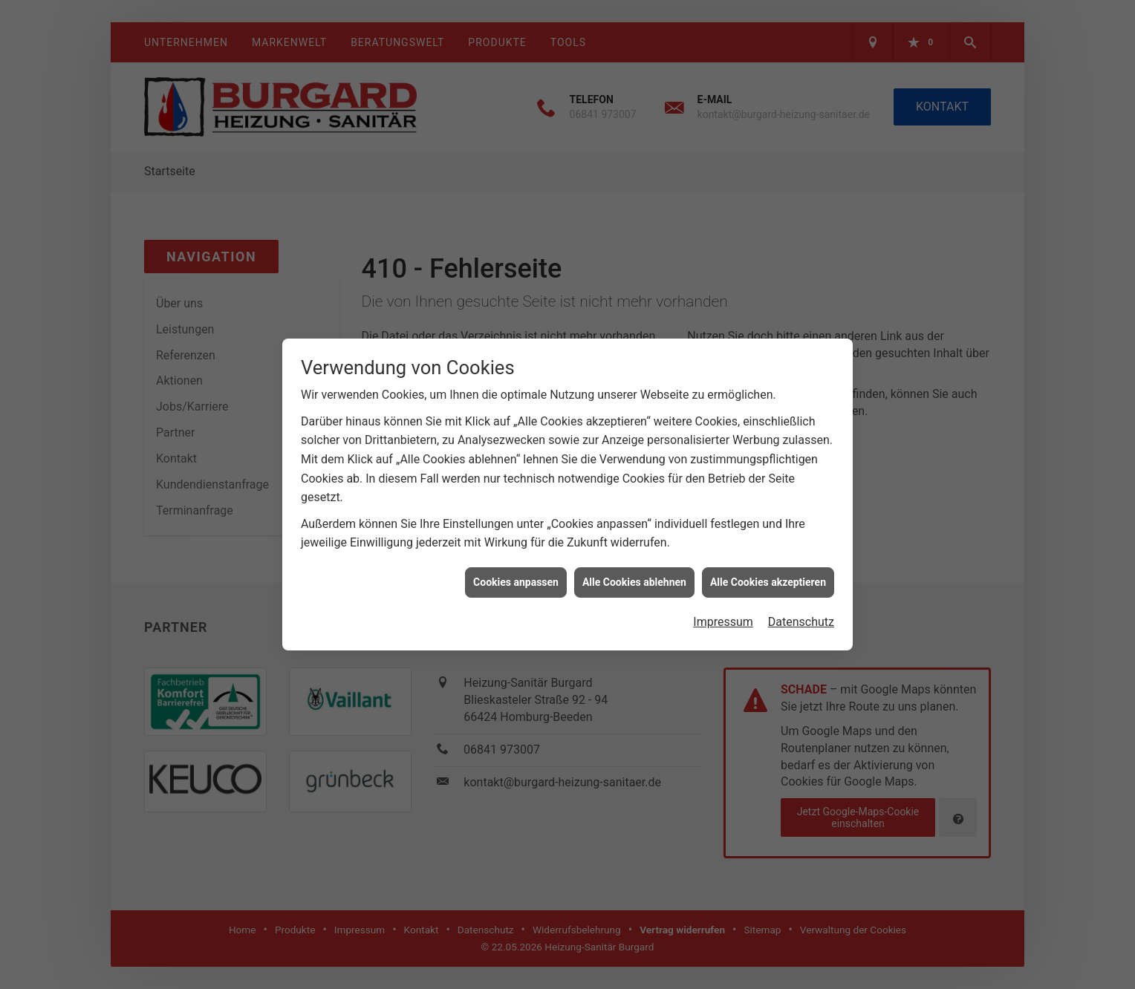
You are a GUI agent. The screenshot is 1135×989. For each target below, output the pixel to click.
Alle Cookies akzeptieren (768, 560)
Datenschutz (801, 600)
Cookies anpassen (516, 560)
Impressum (723, 600)
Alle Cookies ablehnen (634, 560)
